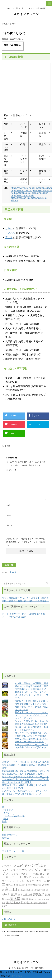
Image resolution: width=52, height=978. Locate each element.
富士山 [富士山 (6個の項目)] (11, 890)
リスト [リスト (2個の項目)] (22, 881)
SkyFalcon (16, 976)
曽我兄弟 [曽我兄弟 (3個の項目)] (39, 894)
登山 (5, 818)
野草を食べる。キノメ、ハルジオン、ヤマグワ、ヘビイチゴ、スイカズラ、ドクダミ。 (31, 715)
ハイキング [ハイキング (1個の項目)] (35, 877)
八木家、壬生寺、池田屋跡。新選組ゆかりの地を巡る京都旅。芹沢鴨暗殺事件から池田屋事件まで (31, 686)
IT (3, 807)
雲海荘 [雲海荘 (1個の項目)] (36, 903)
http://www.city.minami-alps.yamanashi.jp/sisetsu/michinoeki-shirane (29, 198)
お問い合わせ (8, 919)
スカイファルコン (26, 14)
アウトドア (7, 810)
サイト (9, 525)
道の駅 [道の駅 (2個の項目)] (9, 903)
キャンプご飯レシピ (15, 815)
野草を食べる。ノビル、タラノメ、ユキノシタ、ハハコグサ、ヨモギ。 (31, 695)
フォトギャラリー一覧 (13, 851)
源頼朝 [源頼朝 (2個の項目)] (24, 899)
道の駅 (5, 837)
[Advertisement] (26, 646)
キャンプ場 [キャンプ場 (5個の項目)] (33, 866)
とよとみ (10, 233)
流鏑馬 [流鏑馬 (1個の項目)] (7, 899)
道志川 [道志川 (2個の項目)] (17, 903)
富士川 (8, 237)
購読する (10, 925)
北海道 (13, 572)
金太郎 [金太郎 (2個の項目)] (30, 903)
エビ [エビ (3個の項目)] (20, 865)
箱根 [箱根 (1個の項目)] (3, 903)
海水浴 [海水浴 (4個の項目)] (15, 899)
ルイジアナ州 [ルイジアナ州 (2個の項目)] (34, 881)
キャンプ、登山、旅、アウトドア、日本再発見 (26, 968)
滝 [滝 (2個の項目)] (30, 899)
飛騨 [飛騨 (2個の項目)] (4, 906)
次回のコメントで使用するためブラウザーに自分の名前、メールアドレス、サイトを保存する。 (25, 542)
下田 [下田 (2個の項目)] (44, 881)
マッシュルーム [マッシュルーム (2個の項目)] (10, 881)
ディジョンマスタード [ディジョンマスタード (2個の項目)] (20, 874)
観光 (4, 821)
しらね (8, 228)
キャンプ (7, 813)
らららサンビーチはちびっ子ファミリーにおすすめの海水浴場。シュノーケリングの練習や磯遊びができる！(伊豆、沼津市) (25, 779)
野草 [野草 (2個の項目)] (23, 903)
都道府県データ (10, 835)
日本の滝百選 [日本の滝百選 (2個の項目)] (25, 895)
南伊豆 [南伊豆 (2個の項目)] (9, 885)
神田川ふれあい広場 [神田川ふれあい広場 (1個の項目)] (38, 899)
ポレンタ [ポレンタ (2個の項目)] (44, 877)
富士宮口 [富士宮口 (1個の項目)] (38, 885)
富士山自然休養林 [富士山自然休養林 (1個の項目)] (24, 890)
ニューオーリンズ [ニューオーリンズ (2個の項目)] (21, 877)
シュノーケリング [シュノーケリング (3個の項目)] (22, 870)
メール (9, 515)
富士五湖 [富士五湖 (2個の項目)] (30, 885)
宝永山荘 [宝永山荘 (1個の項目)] (22, 885)
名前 (8, 505)
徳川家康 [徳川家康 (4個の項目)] (10, 894)
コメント (11, 470)
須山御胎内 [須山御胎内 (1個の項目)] (43, 903)
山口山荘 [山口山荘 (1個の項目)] (34, 890)
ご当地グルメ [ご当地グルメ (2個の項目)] (9, 866)
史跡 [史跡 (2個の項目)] (15, 885)
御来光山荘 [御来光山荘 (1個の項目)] (41, 890)
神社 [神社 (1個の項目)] (47, 899)
